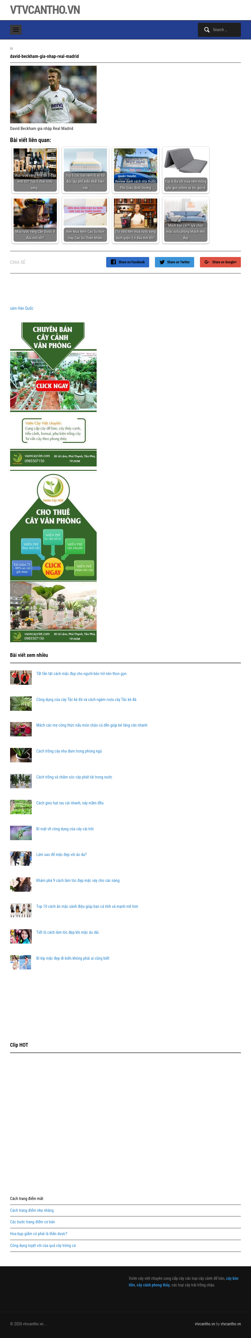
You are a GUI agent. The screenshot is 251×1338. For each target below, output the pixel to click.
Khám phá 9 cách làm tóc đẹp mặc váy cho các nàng (78, 880)
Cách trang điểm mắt (26, 1198)
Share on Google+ (224, 262)
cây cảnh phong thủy (153, 1285)
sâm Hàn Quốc (21, 308)
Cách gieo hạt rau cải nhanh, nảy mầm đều (70, 803)
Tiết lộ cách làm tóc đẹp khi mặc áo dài (67, 932)
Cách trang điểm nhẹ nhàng (32, 1210)
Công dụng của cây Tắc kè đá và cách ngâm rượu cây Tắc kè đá (86, 699)
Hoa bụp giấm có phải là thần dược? (38, 1233)
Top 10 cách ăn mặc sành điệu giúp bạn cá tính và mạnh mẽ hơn (87, 906)
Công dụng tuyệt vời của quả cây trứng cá (43, 1245)
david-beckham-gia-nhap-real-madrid (44, 56)
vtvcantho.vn (45, 10)
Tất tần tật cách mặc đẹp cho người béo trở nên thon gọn (81, 673)
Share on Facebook (132, 262)
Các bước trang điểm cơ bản (32, 1222)
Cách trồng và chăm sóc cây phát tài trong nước (74, 777)
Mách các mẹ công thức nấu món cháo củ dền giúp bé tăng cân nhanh (91, 725)
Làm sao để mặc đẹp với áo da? (61, 854)
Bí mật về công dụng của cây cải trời (65, 829)
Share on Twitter (178, 262)
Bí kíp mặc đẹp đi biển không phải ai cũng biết (72, 958)
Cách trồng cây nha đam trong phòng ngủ (69, 751)
